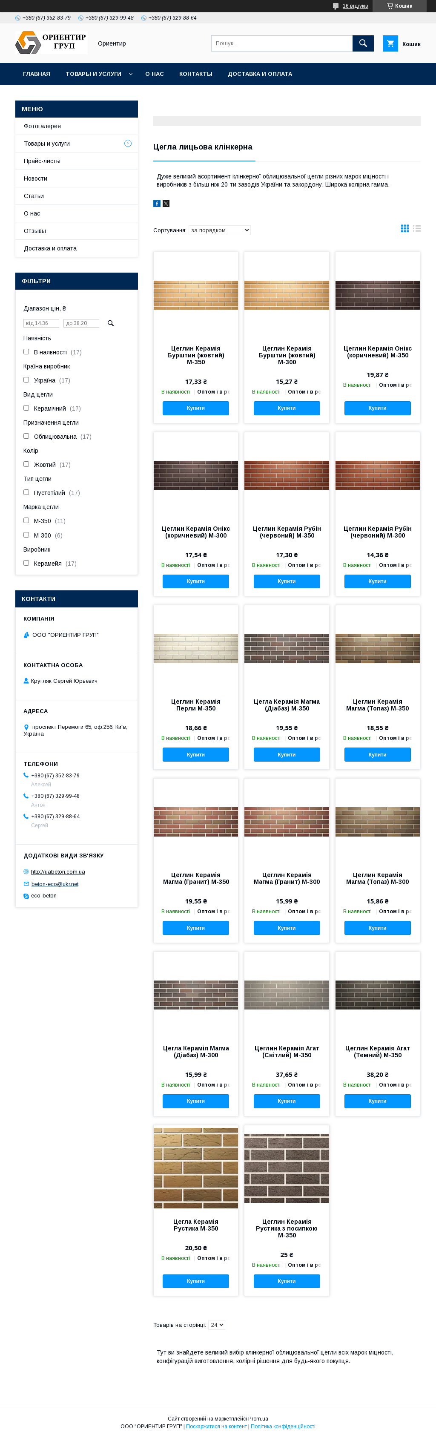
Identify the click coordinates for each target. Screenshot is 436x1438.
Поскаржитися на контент (216, 1426)
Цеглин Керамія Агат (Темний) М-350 (377, 1051)
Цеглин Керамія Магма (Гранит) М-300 (287, 878)
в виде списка (417, 230)
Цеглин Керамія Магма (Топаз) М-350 (377, 705)
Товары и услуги (93, 74)
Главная (36, 74)
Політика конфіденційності (283, 1426)
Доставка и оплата (260, 74)
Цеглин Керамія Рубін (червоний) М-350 (287, 532)
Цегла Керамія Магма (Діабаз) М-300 (196, 1051)
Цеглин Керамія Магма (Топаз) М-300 (377, 878)
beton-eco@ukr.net (55, 883)
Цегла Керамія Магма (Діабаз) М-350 (287, 705)
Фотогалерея (42, 126)
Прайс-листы (42, 161)
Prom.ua (258, 1419)
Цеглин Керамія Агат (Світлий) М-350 (287, 1051)
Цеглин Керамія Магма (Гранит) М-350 (196, 878)
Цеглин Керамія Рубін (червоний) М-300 (378, 532)
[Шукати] (363, 43)
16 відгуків (355, 6)
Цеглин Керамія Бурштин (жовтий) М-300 (287, 355)
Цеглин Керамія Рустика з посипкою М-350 (287, 1228)
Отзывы (35, 230)
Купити (196, 408)
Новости (35, 178)
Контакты (195, 74)
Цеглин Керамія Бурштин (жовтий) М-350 (195, 355)
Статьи (34, 196)
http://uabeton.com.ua (58, 872)
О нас (154, 74)
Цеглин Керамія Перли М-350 (196, 705)
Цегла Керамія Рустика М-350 (195, 1225)
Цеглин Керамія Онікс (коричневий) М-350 (378, 352)
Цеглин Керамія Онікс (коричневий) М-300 (196, 532)
